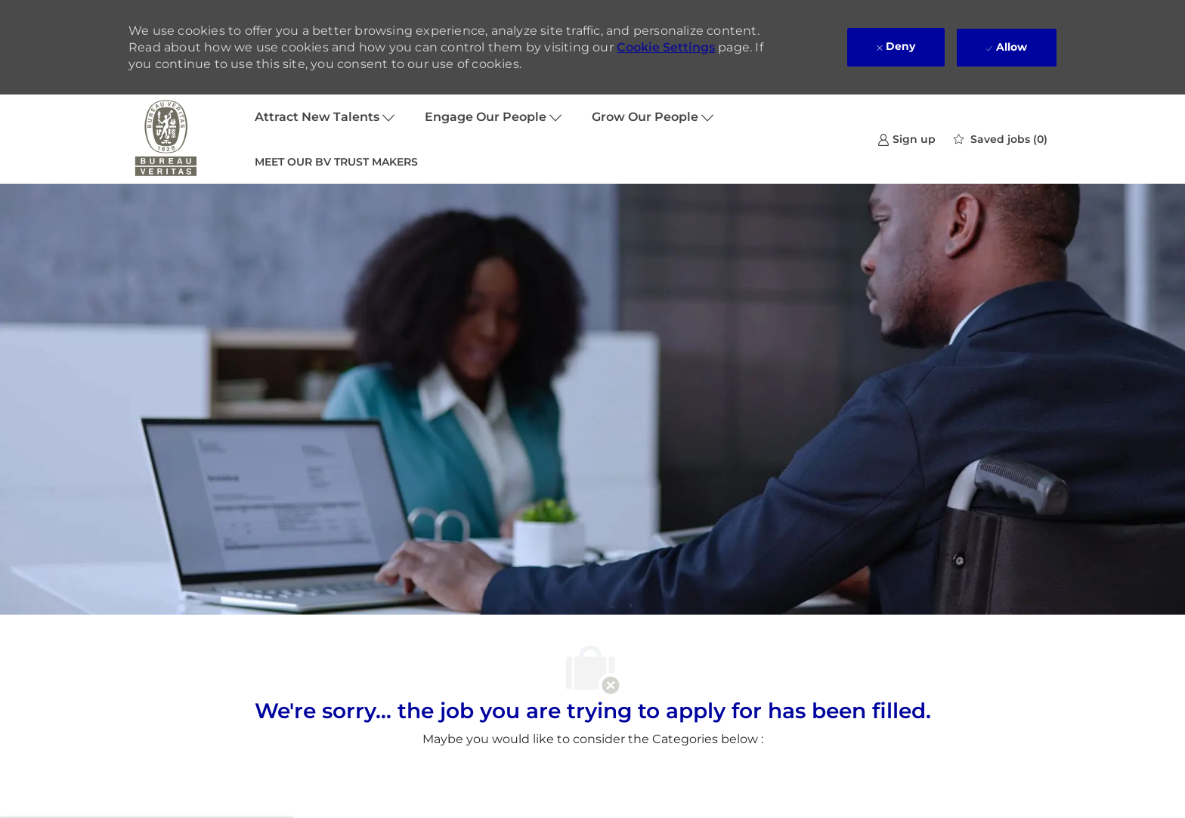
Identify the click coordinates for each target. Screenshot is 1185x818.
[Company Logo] (166, 139)
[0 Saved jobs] (1000, 139)
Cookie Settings (666, 47)
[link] (906, 138)
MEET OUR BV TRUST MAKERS (336, 162)
